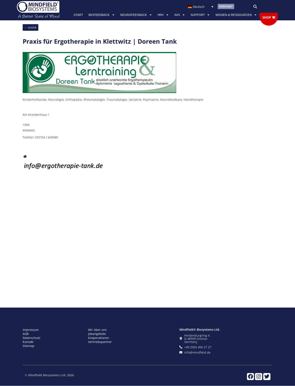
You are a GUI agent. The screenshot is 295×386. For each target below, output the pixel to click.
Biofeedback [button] (102, 14)
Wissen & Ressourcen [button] (236, 14)
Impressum (31, 330)
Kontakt (28, 342)
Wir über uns (97, 330)
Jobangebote (97, 334)
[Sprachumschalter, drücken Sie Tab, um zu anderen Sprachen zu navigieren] (201, 6)
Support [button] (200, 14)
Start (78, 15)
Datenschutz (31, 338)
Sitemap (28, 346)
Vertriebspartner (100, 342)
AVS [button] (179, 14)
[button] (255, 6)
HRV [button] (163, 14)
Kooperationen (98, 338)
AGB (26, 334)
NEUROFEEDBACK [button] (136, 14)
